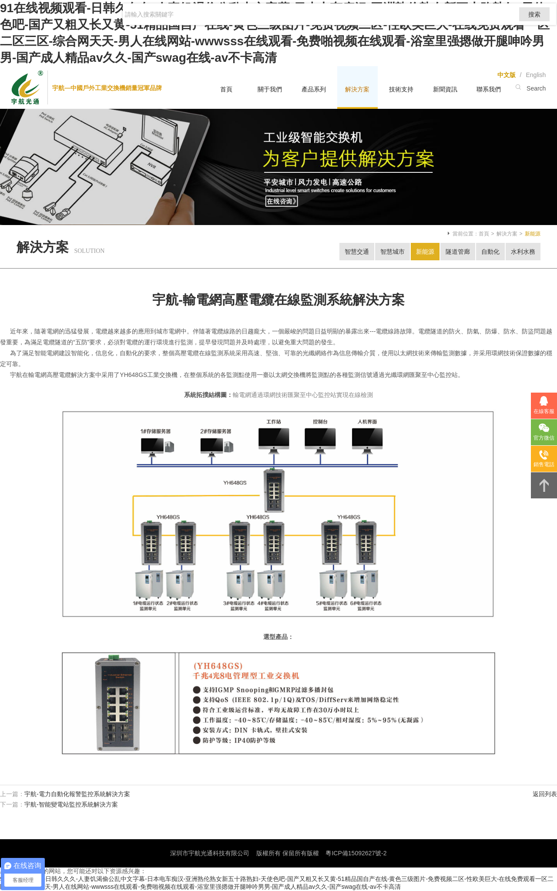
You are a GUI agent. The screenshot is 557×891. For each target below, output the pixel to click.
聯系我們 (488, 89)
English (536, 74)
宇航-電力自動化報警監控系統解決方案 (77, 793)
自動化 (490, 251)
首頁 (226, 89)
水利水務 (523, 251)
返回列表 (545, 793)
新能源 (425, 251)
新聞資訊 (445, 89)
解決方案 (357, 89)
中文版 (506, 74)
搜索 (533, 24)
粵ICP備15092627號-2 (355, 853)
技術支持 (401, 89)
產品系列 (314, 89)
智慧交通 (357, 251)
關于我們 (270, 89)
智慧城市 (392, 251)
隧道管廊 (458, 251)
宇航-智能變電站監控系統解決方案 (71, 804)
